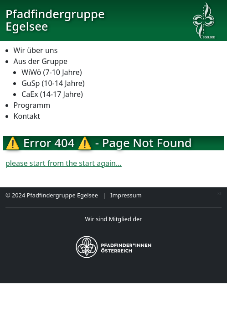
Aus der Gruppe (40, 61)
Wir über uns (36, 50)
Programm (32, 105)
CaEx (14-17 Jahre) (52, 94)
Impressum (126, 195)
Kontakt (27, 116)
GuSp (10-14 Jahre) (52, 83)
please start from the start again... (63, 163)
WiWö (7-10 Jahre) (51, 72)
